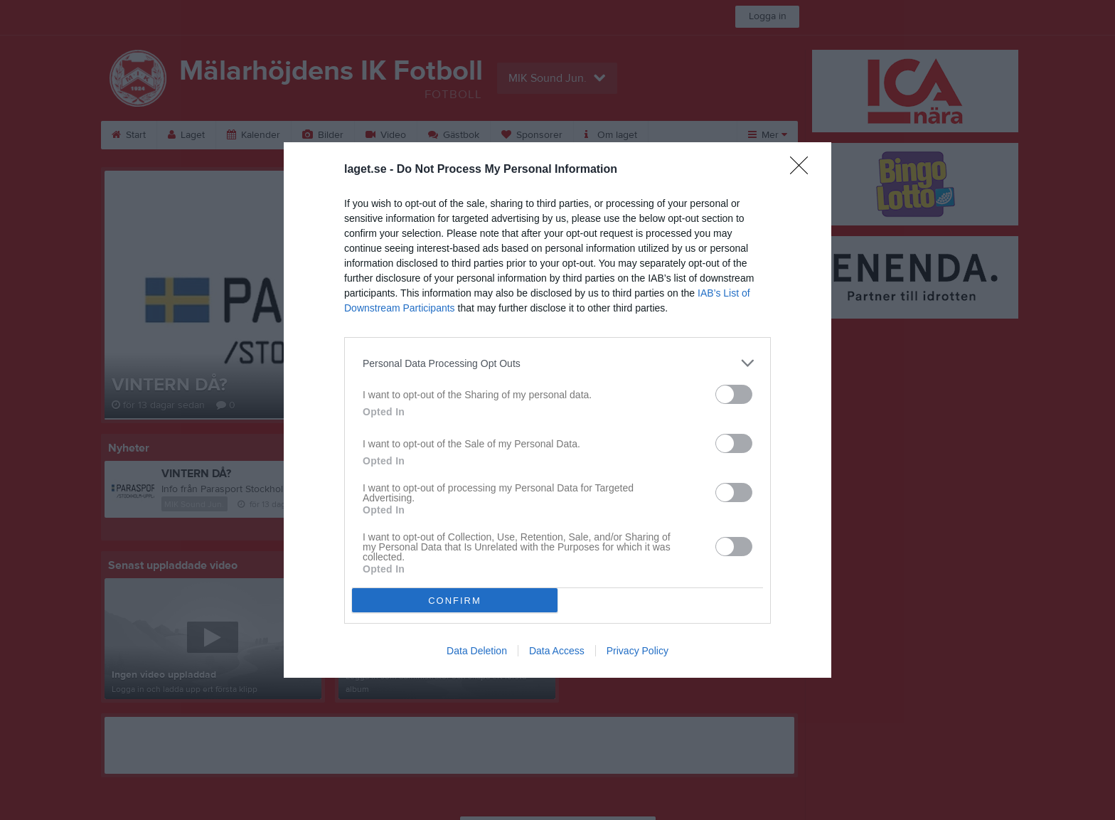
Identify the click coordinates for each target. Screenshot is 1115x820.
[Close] (803, 169)
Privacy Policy (637, 650)
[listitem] (557, 363)
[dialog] (557, 410)
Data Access (557, 650)
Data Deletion (477, 650)
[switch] (733, 394)
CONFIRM (454, 600)
